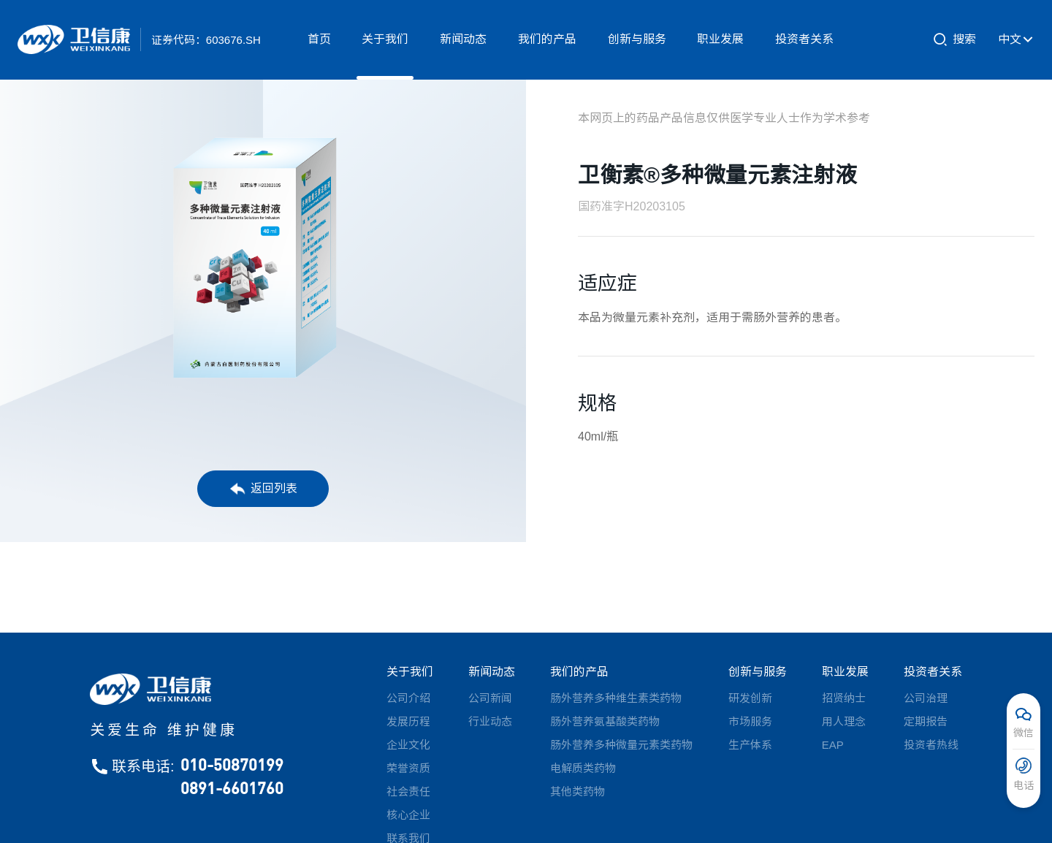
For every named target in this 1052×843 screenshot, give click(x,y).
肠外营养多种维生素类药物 (616, 698)
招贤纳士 (844, 698)
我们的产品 (547, 39)
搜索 (955, 39)
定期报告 (926, 721)
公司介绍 (408, 698)
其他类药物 (577, 791)
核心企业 (408, 815)
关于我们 (385, 39)
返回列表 (263, 488)
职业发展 (720, 39)
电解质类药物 (583, 768)
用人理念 (844, 721)
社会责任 (408, 791)
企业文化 (408, 745)
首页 (319, 39)
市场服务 (750, 721)
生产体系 (750, 745)
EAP (833, 745)
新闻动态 (463, 39)
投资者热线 (931, 745)
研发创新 (750, 698)
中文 (1016, 39)
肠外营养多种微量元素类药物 (621, 745)
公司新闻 (490, 698)
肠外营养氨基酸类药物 (605, 721)
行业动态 (490, 721)
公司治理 (926, 698)
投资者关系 (804, 39)
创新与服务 (637, 39)
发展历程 (408, 721)
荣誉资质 (408, 768)
